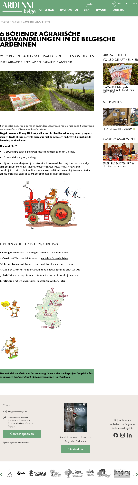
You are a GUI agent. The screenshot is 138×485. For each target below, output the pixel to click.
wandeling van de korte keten (50, 280)
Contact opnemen (22, 434)
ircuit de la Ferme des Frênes (54, 258)
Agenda (118, 9)
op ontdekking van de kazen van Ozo (61, 269)
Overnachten (69, 9)
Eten (87, 9)
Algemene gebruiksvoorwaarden (16, 442)
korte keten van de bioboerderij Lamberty (57, 275)
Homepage (4, 22)
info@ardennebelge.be (17, 411)
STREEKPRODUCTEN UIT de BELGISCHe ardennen (118, 165)
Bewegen (101, 9)
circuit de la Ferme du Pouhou (54, 252)
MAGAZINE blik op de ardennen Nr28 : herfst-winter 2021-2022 (119, 89)
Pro (119, 3)
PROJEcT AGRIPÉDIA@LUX (117, 128)
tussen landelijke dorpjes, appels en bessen (54, 263)
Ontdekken (46, 9)
